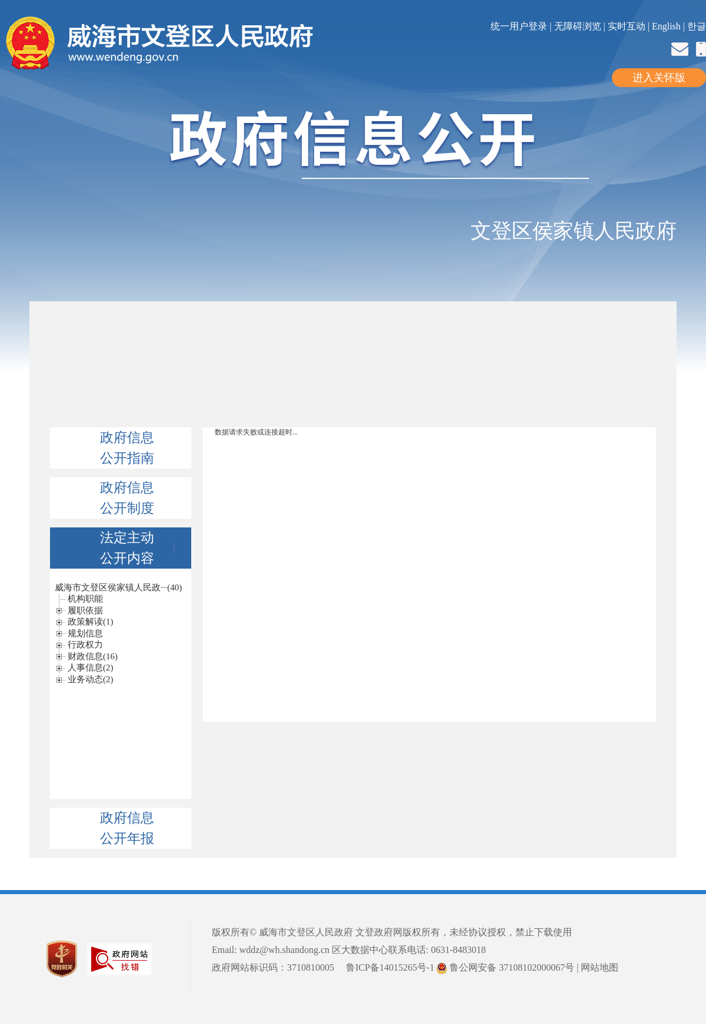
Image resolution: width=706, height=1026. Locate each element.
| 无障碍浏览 (576, 26)
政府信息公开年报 (127, 828)
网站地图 (599, 967)
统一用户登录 (520, 26)
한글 (696, 26)
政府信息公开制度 (127, 498)
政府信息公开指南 (127, 448)
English (666, 26)
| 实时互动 (624, 26)
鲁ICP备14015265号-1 (390, 967)
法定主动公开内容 (139, 548)
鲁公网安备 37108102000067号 (505, 967)
